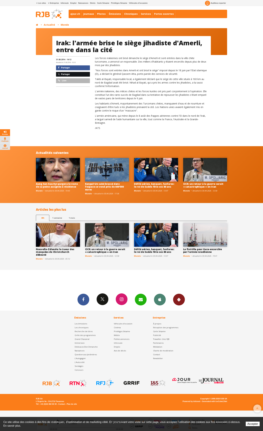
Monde (65, 24)
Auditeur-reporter (215, 3)
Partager (64, 67)
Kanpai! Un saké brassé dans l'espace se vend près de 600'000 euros (104, 186)
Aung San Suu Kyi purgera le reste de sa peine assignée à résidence (57, 185)
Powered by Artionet (191, 401)
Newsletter (158, 358)
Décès (92, 3)
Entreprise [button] (53, 3)
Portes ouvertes (164, 13)
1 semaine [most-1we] (57, 218)
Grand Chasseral (82, 339)
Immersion (80, 343)
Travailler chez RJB (161, 339)
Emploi (73, 3)
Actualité (49, 24)
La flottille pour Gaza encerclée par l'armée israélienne (202, 251)
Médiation (157, 347)
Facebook (83, 299)
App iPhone (160, 299)
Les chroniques (81, 327)
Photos (101, 13)
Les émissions (81, 324)
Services (146, 13)
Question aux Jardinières (86, 354)
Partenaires (158, 343)
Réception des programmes (165, 327)
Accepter (252, 423)
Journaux (88, 13)
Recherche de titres (84, 331)
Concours (79, 370)
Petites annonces (121, 339)
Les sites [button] (41, 3)
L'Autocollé (80, 362)
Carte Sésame (103, 3)
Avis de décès (120, 351)
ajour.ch (75, 13)
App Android (179, 299)
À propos (157, 324)
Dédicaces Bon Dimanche (86, 347)
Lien (62, 80)
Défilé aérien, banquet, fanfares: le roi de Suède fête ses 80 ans (154, 185)
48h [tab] (42, 218)
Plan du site (72, 404)
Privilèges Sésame (119, 3)
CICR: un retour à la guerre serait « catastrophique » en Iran (203, 185)
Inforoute (65, 3)
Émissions (115, 13)
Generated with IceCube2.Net (214, 401)
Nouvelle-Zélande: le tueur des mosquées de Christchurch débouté (55, 252)
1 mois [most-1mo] (72, 218)
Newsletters (141, 299)
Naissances (83, 3)
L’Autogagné (80, 358)
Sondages (79, 366)
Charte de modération (163, 351)
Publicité (157, 335)
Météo (117, 335)
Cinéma (117, 327)
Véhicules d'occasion (138, 3)
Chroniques (131, 13)
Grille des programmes (85, 335)
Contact (156, 354)
